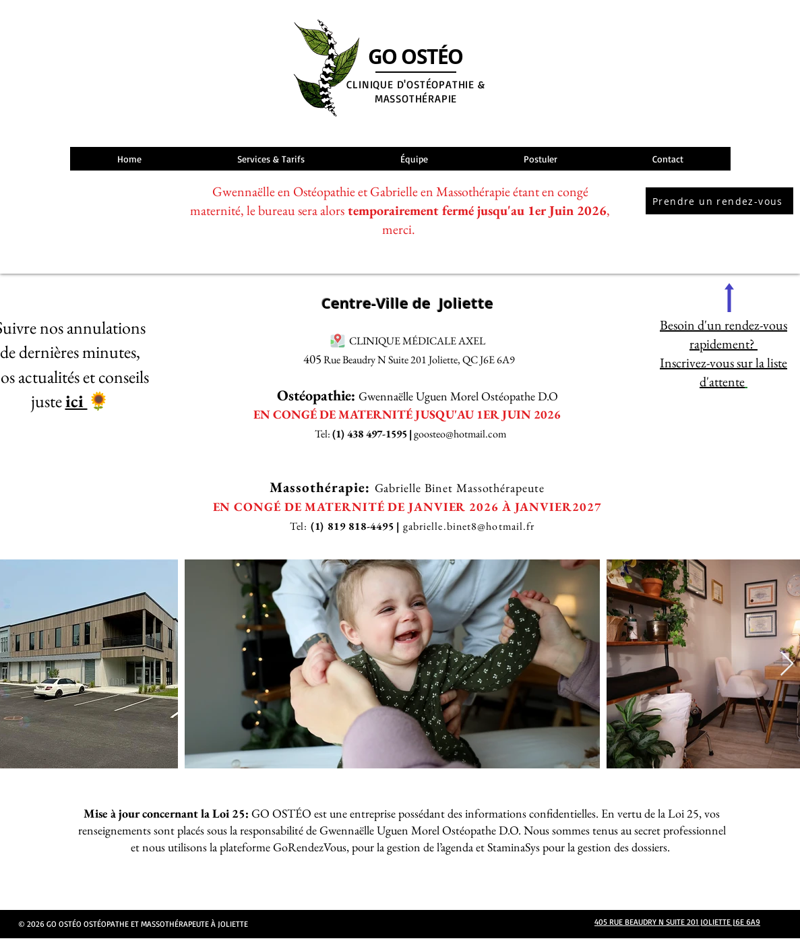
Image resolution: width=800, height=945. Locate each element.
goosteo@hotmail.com (460, 434)
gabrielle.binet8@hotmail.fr (469, 526)
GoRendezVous (309, 847)
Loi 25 (683, 813)
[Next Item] (787, 664)
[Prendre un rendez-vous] (719, 200)
